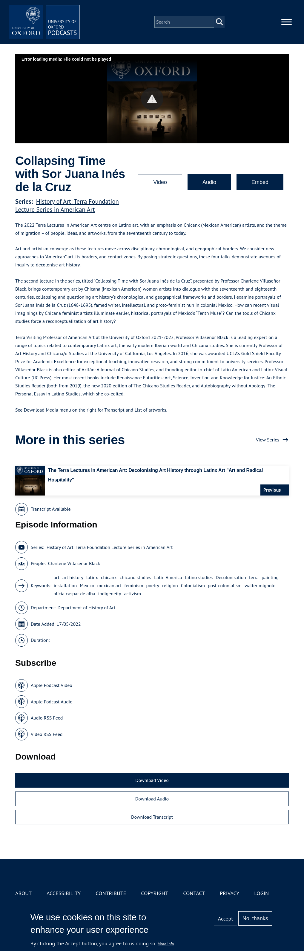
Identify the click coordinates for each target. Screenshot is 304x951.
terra (254, 577)
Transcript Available (51, 509)
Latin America (168, 577)
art (56, 577)
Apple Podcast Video (51, 685)
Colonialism (193, 585)
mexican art (109, 585)
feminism (133, 585)
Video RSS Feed (47, 734)
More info (166, 944)
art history (72, 577)
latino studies (199, 577)
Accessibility (64, 893)
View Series (267, 440)
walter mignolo (260, 585)
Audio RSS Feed (47, 718)
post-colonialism (225, 585)
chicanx (108, 577)
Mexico (87, 585)
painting (270, 577)
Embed (259, 182)
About (23, 893)
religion (170, 585)
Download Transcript (152, 817)
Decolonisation (231, 577)
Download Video (151, 780)
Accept (225, 918)
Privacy (229, 893)
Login (261, 893)
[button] (152, 99)
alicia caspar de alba (74, 593)
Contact (194, 893)
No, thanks (255, 918)
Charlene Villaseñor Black (74, 563)
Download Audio (152, 799)
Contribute (111, 893)
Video (160, 182)
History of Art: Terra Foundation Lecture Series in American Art (67, 205)
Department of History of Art (87, 608)
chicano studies (135, 577)
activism (132, 593)
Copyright (154, 893)
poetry (152, 585)
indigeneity (109, 593)
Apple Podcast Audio (52, 702)
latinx (92, 577)
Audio (209, 182)
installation (65, 585)
